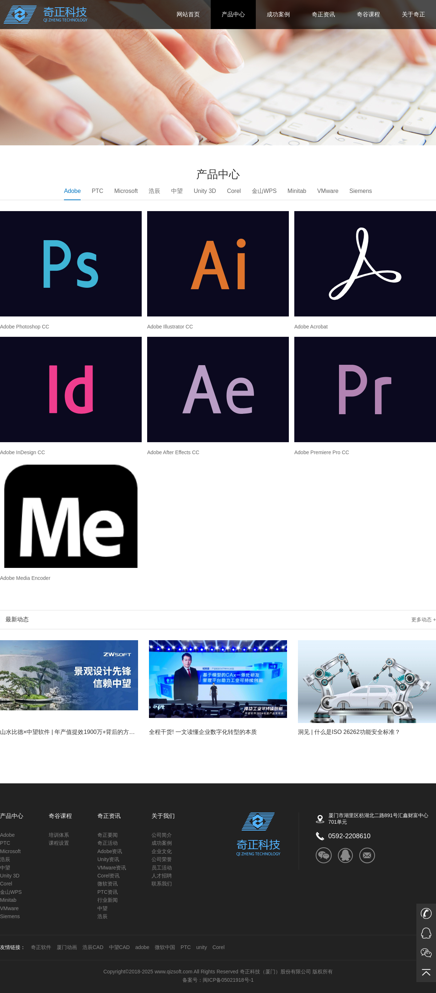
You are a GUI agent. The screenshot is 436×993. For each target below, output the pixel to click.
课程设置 (59, 843)
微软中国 (165, 947)
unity (201, 947)
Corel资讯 (108, 876)
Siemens (361, 191)
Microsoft (126, 191)
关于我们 (163, 816)
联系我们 (162, 884)
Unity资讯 (108, 859)
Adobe (72, 194)
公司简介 (162, 835)
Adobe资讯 (109, 851)
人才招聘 (162, 876)
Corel (234, 191)
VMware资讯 (111, 868)
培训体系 (59, 835)
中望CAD (119, 947)
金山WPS (264, 191)
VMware (328, 191)
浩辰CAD (93, 947)
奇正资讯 (323, 14)
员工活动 (162, 868)
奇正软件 (41, 947)
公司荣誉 (162, 859)
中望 (177, 191)
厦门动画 (67, 947)
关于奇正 (413, 14)
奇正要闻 (107, 835)
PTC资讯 (107, 892)
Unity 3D (205, 191)
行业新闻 (107, 900)
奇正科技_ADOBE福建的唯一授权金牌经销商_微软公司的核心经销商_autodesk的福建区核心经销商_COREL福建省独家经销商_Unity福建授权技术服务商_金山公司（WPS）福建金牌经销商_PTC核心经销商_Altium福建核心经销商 (46, 14)
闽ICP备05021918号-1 (228, 980)
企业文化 (162, 851)
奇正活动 (107, 843)
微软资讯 (107, 884)
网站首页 (188, 14)
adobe (142, 947)
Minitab (296, 191)
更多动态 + (423, 619)
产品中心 (233, 14)
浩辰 (154, 191)
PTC (97, 191)
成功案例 (278, 14)
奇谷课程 (368, 14)
